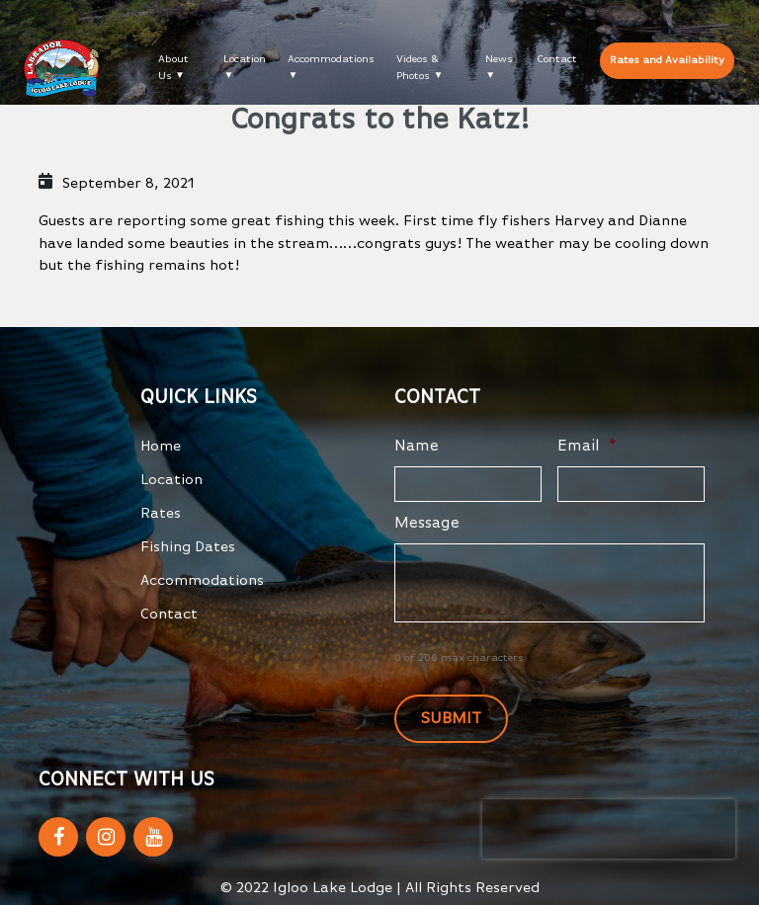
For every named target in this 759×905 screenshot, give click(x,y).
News (499, 58)
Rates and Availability (667, 59)
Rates (160, 513)
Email (587, 446)
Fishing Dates (187, 546)
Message (427, 524)
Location (244, 58)
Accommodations (331, 58)
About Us (173, 67)
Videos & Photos (417, 67)
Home (160, 446)
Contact (557, 58)
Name (416, 446)
